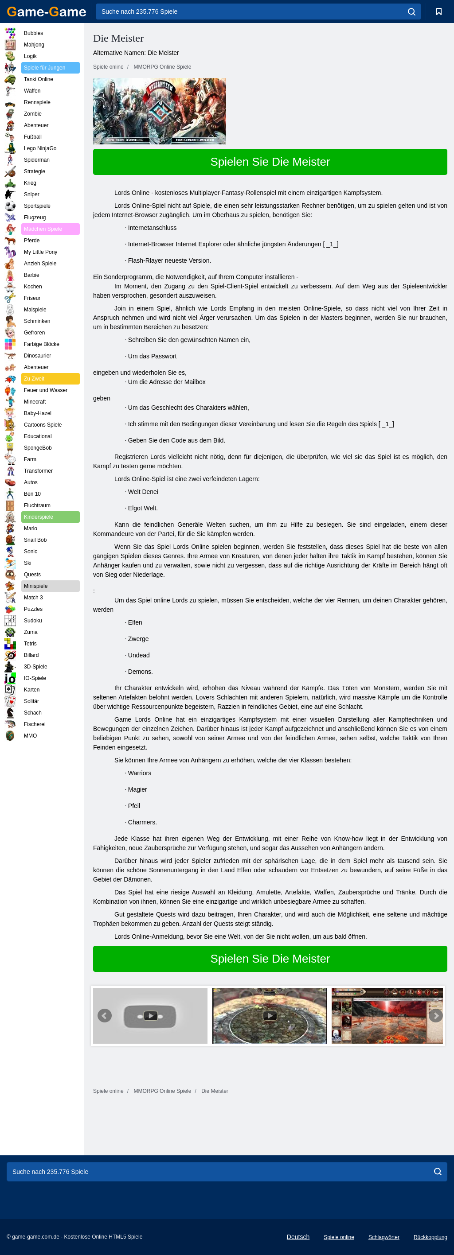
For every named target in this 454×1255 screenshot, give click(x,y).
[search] (411, 11)
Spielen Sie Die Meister (270, 161)
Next (436, 1016)
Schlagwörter (383, 1237)
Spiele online (339, 1237)
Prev (105, 1016)
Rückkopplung (430, 1237)
